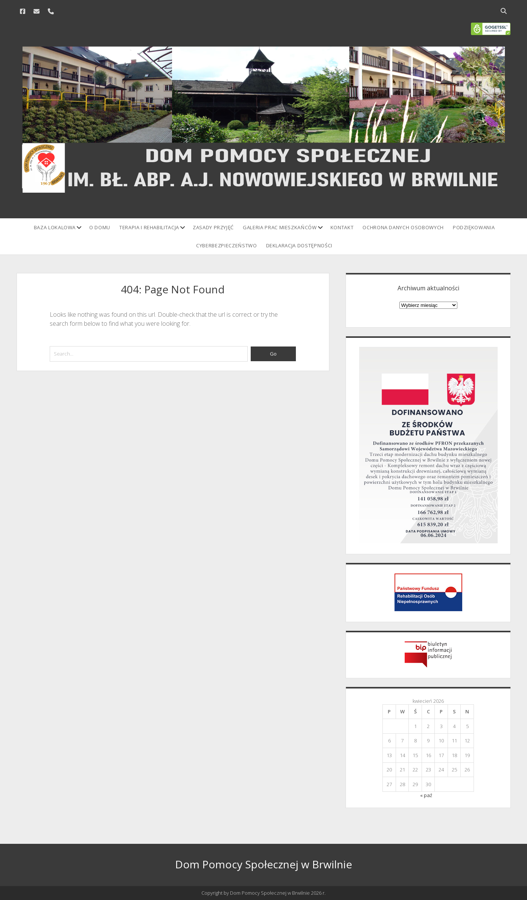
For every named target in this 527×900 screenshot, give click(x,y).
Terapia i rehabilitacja (149, 227)
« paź (426, 795)
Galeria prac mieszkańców (280, 227)
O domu (99, 227)
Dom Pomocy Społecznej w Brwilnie (263, 864)
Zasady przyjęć (213, 227)
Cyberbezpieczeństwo (226, 245)
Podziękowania (474, 227)
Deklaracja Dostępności (299, 245)
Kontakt (342, 227)
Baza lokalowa (55, 227)
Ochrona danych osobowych (403, 227)
